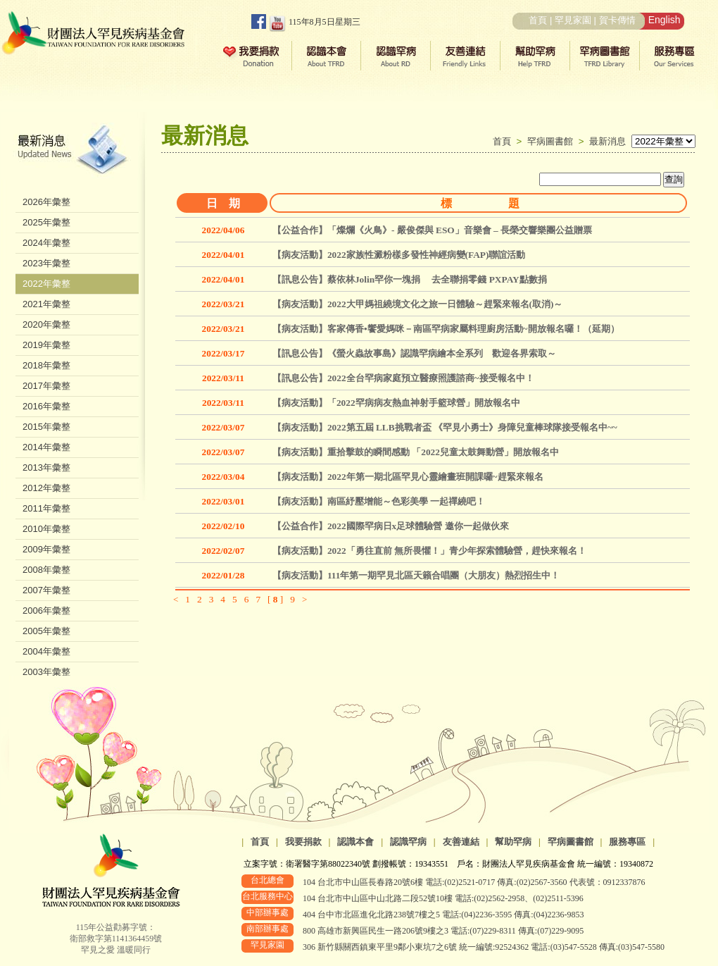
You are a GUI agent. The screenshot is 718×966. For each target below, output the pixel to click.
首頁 (538, 20)
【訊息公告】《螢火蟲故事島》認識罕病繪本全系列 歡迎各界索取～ (414, 353)
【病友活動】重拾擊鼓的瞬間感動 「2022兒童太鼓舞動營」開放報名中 (415, 452)
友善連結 (461, 841)
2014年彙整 (46, 447)
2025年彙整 (46, 222)
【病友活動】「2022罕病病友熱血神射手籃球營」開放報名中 (396, 402)
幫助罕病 (513, 841)
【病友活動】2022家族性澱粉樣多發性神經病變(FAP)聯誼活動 (398, 254)
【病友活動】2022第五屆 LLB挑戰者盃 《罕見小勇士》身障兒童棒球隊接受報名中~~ (444, 427)
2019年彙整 (46, 345)
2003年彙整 (46, 672)
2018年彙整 (46, 365)
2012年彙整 (46, 488)
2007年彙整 (46, 590)
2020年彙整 (46, 324)
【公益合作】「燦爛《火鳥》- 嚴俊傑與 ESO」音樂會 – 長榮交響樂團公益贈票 (432, 230)
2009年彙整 (46, 549)
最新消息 (607, 141)
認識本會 (355, 841)
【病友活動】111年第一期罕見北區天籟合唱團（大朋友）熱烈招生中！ (416, 575)
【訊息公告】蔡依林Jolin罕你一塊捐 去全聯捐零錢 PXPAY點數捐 (409, 279)
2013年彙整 (46, 467)
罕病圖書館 (553, 141)
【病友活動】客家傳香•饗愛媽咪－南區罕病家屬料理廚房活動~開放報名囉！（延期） (445, 328)
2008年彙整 (46, 569)
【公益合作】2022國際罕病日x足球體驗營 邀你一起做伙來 (390, 526)
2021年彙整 (46, 304)
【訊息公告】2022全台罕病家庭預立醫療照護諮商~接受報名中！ (403, 378)
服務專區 (627, 841)
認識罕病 (408, 841)
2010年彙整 (46, 529)
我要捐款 (303, 841)
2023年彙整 (46, 263)
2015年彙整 (46, 426)
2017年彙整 (46, 385)
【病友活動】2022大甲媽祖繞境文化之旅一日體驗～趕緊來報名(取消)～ (417, 304)
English (664, 19)
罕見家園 (573, 20)
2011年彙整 (46, 508)
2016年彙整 (46, 406)
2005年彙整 (46, 631)
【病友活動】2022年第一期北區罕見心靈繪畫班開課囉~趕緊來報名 (407, 476)
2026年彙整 (46, 202)
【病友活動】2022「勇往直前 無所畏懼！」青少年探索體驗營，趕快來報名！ (429, 550)
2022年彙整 (46, 283)
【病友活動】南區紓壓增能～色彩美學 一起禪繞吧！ (378, 501)
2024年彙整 (46, 242)
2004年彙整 (46, 651)
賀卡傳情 (617, 20)
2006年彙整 (46, 610)
